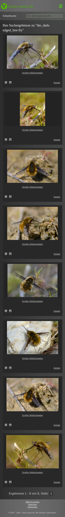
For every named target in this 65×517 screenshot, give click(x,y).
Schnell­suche (9, 15)
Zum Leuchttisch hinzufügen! (10, 82)
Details (57, 82)
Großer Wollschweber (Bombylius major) (7, 82)
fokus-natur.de (20, 6)
